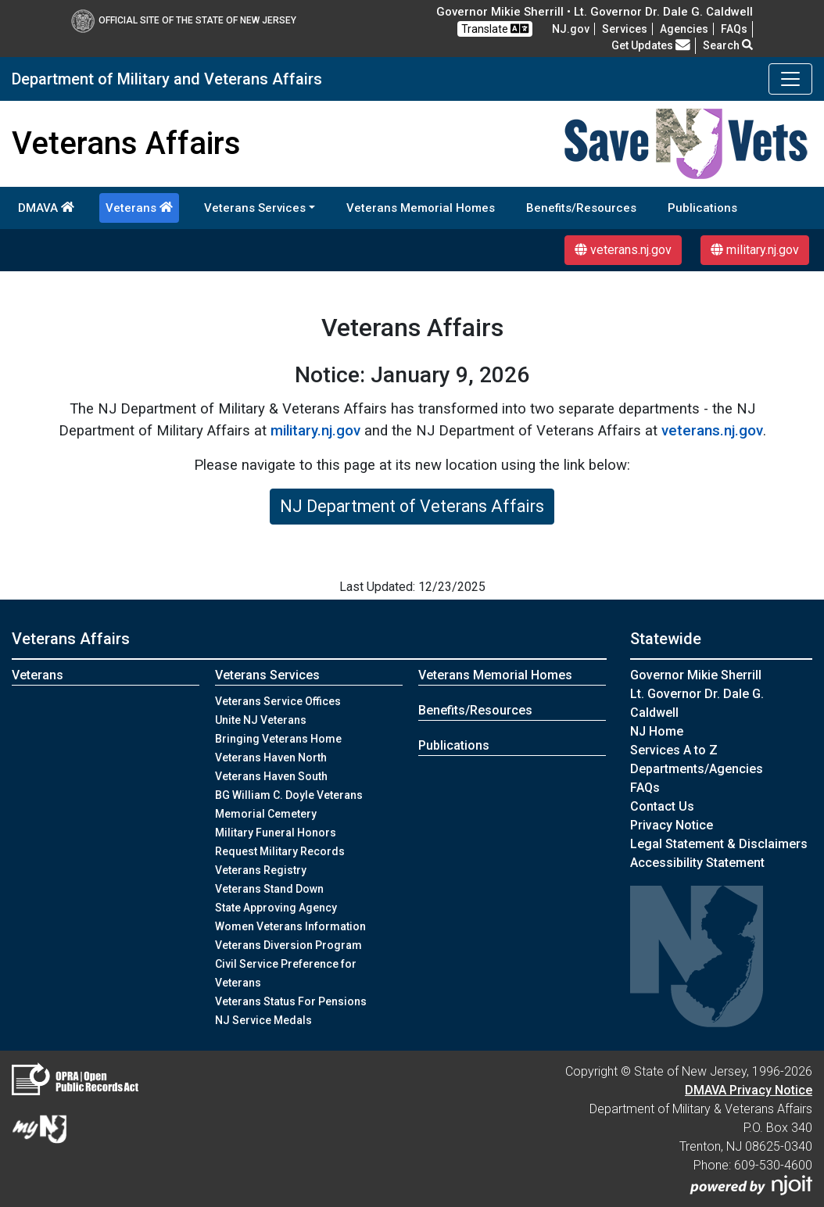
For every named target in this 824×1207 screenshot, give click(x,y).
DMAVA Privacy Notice (748, 1090)
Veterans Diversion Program (288, 945)
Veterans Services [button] (255, 208)
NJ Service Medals (263, 1020)
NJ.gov (570, 29)
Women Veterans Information (290, 926)
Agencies (684, 29)
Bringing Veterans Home (278, 738)
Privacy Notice (671, 825)
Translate (494, 28)
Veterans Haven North (271, 757)
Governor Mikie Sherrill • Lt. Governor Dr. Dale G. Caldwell (594, 12)
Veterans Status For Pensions (291, 1001)
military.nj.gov (755, 249)
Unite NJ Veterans (260, 720)
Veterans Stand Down (269, 889)
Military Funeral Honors (275, 832)
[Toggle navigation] (790, 79)
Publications (702, 208)
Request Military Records (280, 851)
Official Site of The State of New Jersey (183, 20)
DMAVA (46, 208)
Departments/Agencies (696, 768)
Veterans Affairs (71, 638)
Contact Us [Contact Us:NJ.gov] (662, 806)
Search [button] (728, 45)
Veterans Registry (260, 870)
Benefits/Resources (581, 208)
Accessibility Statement (697, 862)
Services (624, 29)
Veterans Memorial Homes (420, 208)
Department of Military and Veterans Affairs (167, 79)
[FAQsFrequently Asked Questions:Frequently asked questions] (734, 29)
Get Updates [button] (650, 45)
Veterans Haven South (271, 776)
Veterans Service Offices (278, 701)
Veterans (139, 208)
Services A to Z (674, 750)
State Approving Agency (276, 907)
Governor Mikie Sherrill (695, 675)
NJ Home (656, 731)
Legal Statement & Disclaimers (719, 843)
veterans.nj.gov (623, 249)
